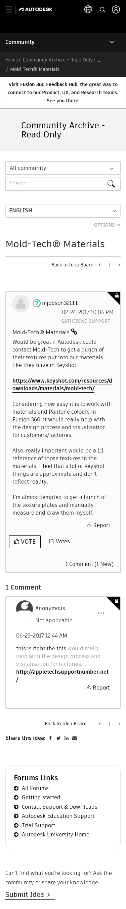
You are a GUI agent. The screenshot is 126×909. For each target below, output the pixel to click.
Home (11, 59)
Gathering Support (85, 321)
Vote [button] (27, 541)
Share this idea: (25, 738)
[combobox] (63, 183)
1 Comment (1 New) (90, 564)
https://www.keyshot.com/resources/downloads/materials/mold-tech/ (62, 384)
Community (20, 42)
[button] (101, 613)
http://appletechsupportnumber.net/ (62, 675)
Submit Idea (26, 894)
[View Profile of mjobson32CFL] (60, 303)
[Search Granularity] (63, 168)
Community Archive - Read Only (58, 59)
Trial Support (38, 825)
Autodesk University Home (55, 834)
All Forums (35, 788)
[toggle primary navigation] (12, 9)
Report (101, 525)
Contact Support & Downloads (59, 807)
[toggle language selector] (102, 9)
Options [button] (104, 225)
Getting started (41, 797)
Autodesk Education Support (58, 816)
